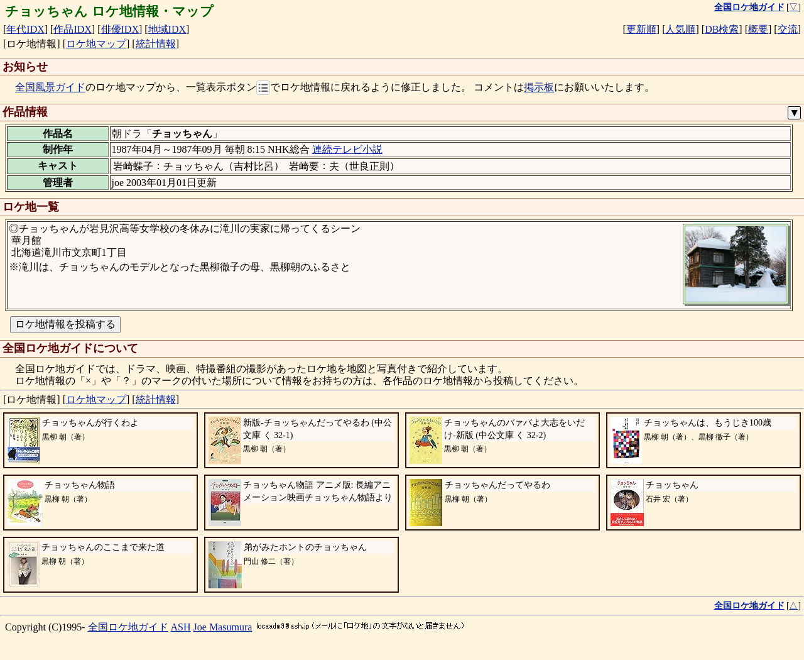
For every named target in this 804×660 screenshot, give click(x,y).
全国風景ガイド (50, 87)
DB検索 (722, 29)
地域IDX (167, 29)
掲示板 (539, 87)
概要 (758, 29)
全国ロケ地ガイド (128, 627)
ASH (181, 627)
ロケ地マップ (96, 43)
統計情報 (156, 43)
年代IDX (25, 29)
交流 (788, 29)
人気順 (680, 29)
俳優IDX (120, 29)
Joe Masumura (223, 627)
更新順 (641, 29)
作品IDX (72, 29)
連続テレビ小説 (347, 149)
